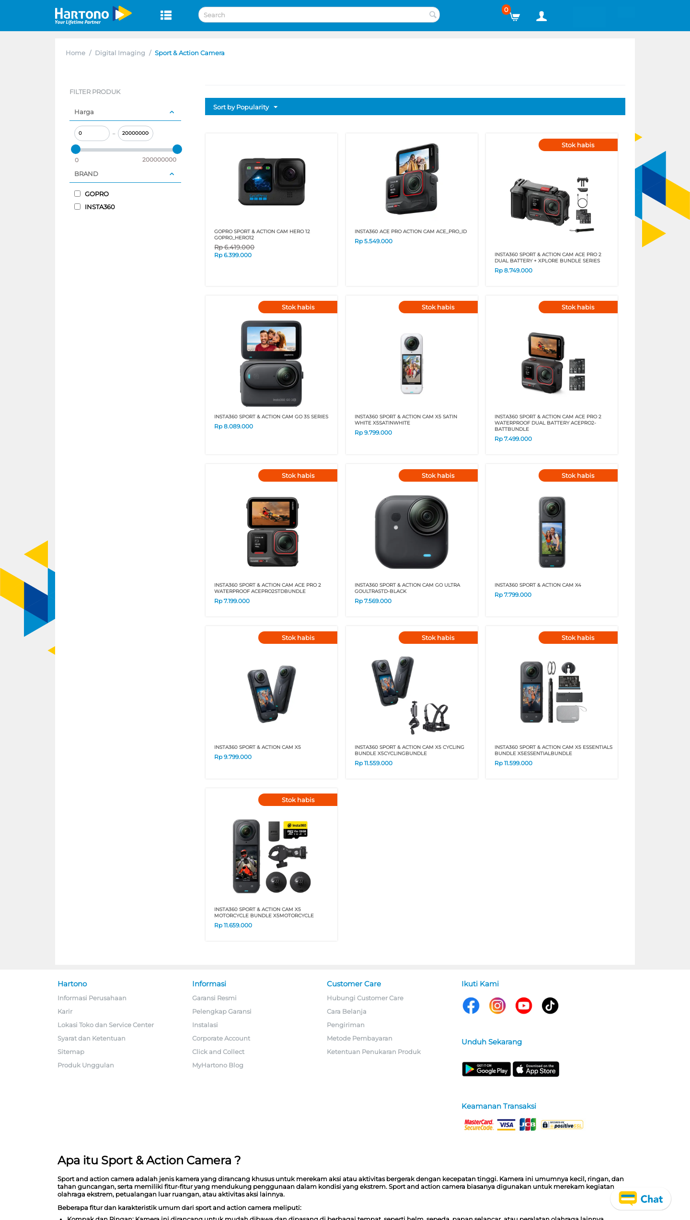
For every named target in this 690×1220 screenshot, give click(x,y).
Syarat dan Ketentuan (92, 1038)
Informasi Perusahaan (92, 998)
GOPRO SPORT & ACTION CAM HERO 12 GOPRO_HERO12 (262, 234)
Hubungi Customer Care (365, 998)
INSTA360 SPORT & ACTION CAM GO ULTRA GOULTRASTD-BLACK (407, 588)
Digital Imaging (120, 53)
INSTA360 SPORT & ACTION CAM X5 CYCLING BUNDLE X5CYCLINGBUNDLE (409, 750)
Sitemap (71, 1051)
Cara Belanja (347, 1011)
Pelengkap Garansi (222, 1011)
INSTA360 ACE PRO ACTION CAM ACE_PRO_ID (411, 231)
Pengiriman (346, 1025)
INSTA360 (94, 207)
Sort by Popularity (245, 107)
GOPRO (91, 194)
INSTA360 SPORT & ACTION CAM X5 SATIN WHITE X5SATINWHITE (406, 420)
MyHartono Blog (217, 1065)
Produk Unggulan (86, 1065)
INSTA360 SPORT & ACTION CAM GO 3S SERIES (271, 417)
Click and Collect (218, 1051)
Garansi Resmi (214, 998)
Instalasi (205, 1025)
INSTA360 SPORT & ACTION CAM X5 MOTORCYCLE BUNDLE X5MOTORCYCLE (264, 912)
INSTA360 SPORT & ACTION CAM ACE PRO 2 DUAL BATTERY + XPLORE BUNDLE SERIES (547, 257)
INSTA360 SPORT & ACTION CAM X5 (257, 747)
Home (75, 53)
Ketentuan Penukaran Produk (374, 1051)
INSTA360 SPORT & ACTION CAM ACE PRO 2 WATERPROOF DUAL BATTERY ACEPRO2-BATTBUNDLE (547, 423)
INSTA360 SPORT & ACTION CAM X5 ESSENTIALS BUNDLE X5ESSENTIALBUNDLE (553, 750)
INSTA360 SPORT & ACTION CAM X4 (537, 585)
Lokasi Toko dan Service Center (106, 1025)
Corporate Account (221, 1038)
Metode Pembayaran (359, 1038)
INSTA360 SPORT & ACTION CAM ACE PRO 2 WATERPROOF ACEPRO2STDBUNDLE (267, 588)
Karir (65, 1011)
